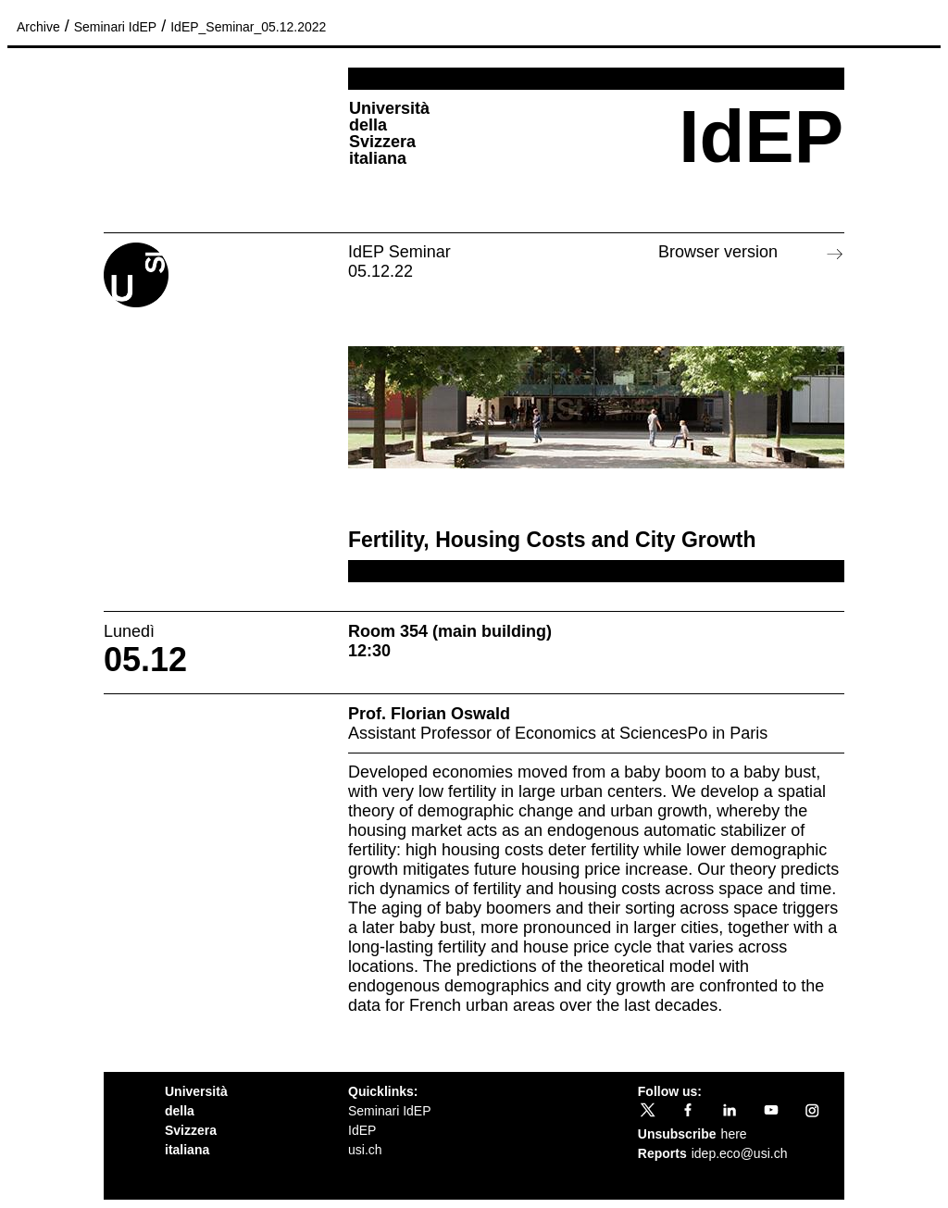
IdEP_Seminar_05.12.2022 (248, 26)
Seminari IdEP (115, 26)
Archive (38, 26)
